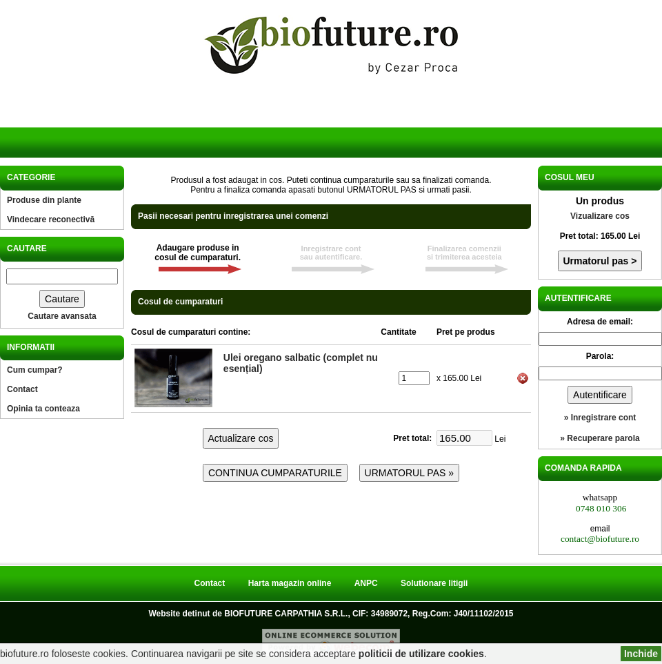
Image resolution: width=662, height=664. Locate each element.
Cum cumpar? (35, 370)
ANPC (366, 583)
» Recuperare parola (599, 438)
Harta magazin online (290, 583)
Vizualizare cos (600, 216)
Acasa (61, 123)
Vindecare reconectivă (50, 219)
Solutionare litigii (434, 583)
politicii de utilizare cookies (421, 653)
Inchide (641, 653)
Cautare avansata (62, 316)
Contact (22, 389)
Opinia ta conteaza (43, 408)
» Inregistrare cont (600, 417)
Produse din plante (44, 200)
